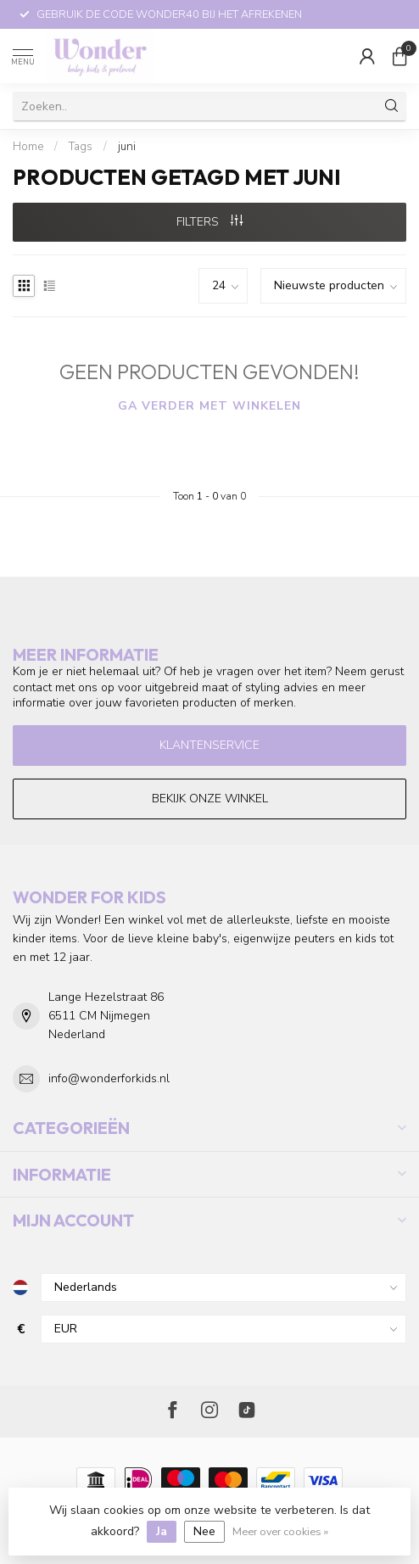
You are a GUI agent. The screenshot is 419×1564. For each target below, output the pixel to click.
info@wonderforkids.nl (109, 1078)
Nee (204, 1531)
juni (127, 146)
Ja (161, 1531)
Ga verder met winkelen (209, 406)
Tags (80, 146)
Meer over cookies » (280, 1531)
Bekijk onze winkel (210, 798)
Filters (209, 222)
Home (28, 146)
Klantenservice (209, 745)
